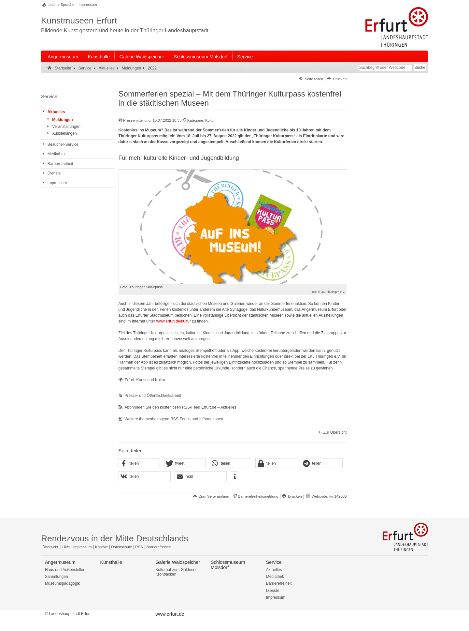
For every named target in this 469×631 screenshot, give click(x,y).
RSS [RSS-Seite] (139, 547)
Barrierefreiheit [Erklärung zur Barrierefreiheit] (158, 547)
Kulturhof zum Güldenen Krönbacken (176, 572)
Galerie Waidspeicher (142, 56)
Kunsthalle (99, 56)
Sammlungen (56, 576)
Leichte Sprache (61, 5)
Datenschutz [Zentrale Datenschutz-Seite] (121, 547)
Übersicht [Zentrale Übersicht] (50, 547)
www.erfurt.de (168, 321)
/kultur (185, 321)
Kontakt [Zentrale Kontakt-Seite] (101, 547)
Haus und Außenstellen (65, 569)
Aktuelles (274, 569)
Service (245, 56)
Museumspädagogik (62, 583)
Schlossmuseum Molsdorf (201, 56)
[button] (139, 463)
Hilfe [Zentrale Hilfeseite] (66, 547)
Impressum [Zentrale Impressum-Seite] (82, 547)
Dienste (272, 590)
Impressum (87, 5)
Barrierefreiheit (279, 583)
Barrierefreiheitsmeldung (258, 496)
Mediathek (275, 576)
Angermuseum (63, 56)
